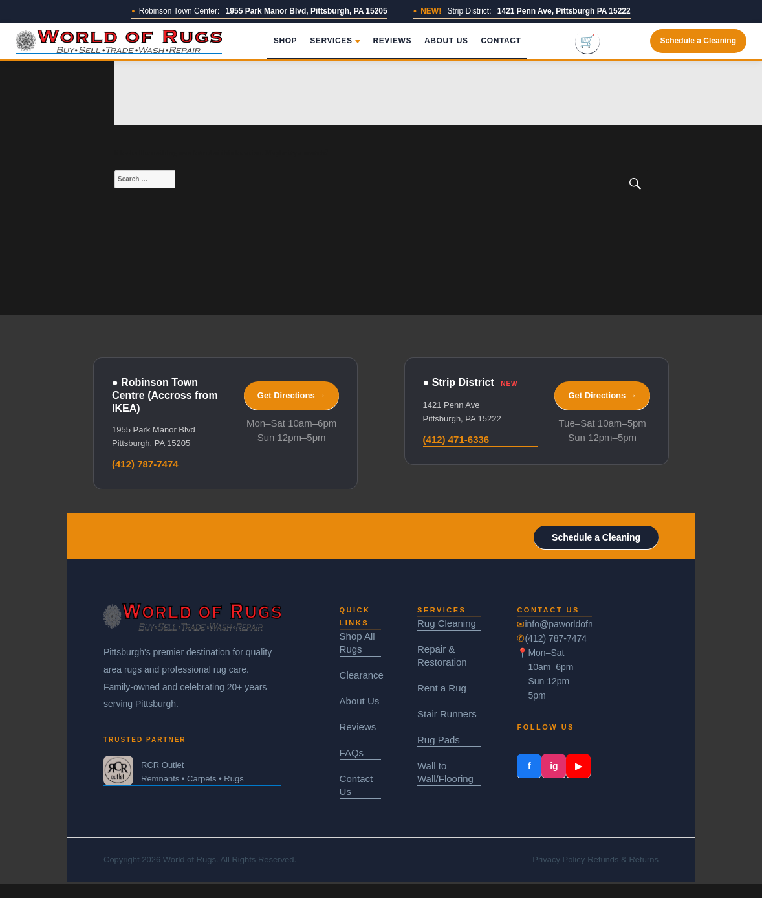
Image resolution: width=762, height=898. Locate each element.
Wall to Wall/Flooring (445, 772)
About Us (446, 40)
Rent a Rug (441, 687)
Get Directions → (291, 395)
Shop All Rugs (357, 643)
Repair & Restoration (442, 656)
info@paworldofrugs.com (558, 624)
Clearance (360, 674)
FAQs (352, 752)
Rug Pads (438, 739)
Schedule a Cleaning (698, 40)
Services (335, 40)
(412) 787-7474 (145, 463)
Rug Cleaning (446, 623)
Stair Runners (447, 713)
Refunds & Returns (623, 859)
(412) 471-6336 (456, 439)
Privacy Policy (558, 859)
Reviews (392, 40)
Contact (501, 40)
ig (554, 766)
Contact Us (356, 785)
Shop (285, 40)
